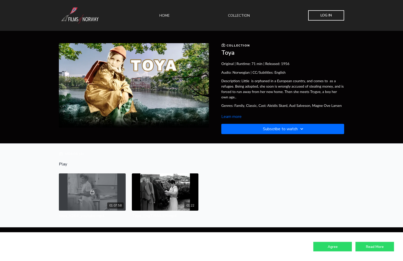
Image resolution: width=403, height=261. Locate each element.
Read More (375, 246)
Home (164, 15)
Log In (326, 15)
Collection (239, 15)
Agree (333, 246)
